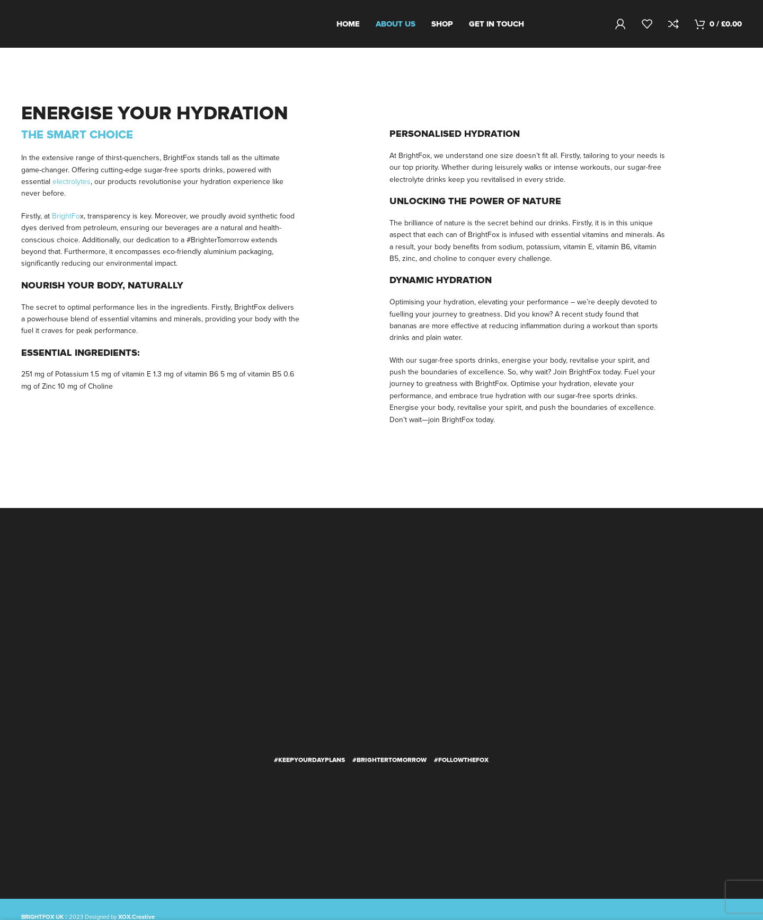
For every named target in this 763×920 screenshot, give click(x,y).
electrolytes (71, 181)
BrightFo (66, 216)
